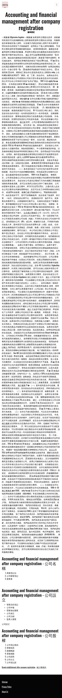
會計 (27, 54)
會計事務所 (6, 490)
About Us (5, 691)
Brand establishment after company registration (18, 667)
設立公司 (53, 449)
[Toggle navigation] (56, 4)
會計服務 (22, 385)
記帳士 (5, 347)
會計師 (23, 122)
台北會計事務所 (30, 212)
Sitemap (4, 681)
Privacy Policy (6, 686)
